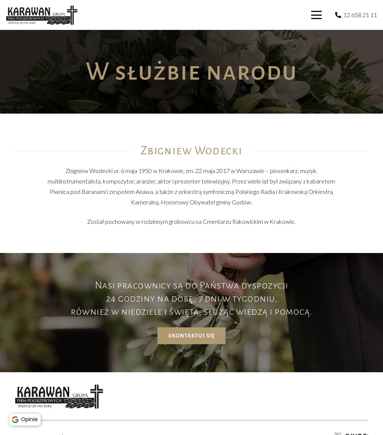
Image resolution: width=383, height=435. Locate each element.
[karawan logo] (42, 15)
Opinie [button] (26, 418)
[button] (317, 15)
